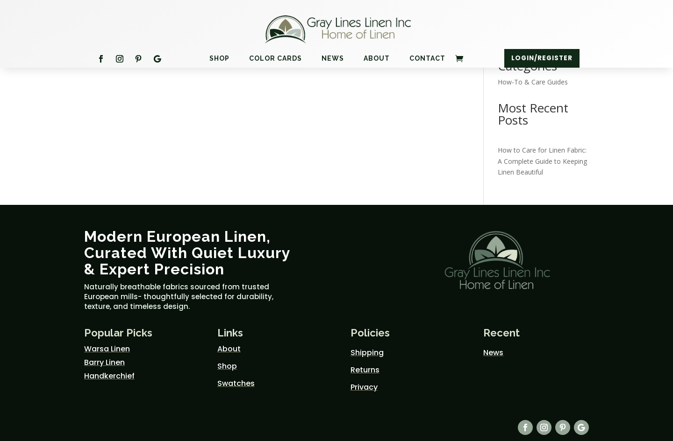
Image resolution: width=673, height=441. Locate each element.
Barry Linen (104, 362)
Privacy (364, 387)
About (377, 59)
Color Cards (275, 59)
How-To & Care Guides (533, 81)
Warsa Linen (107, 348)
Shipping (367, 352)
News (333, 59)
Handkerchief (109, 376)
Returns (365, 369)
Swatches (236, 383)
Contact (427, 59)
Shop (219, 59)
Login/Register (541, 58)
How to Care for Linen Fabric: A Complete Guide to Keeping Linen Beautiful (542, 161)
